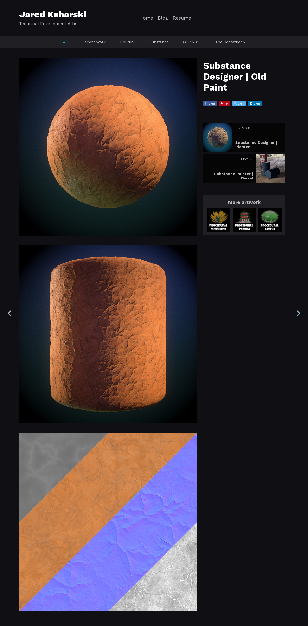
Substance (159, 42)
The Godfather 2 (230, 42)
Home (146, 18)
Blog (163, 18)
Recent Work (94, 42)
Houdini (127, 42)
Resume (182, 18)
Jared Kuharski (52, 14)
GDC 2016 (192, 42)
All (65, 42)
